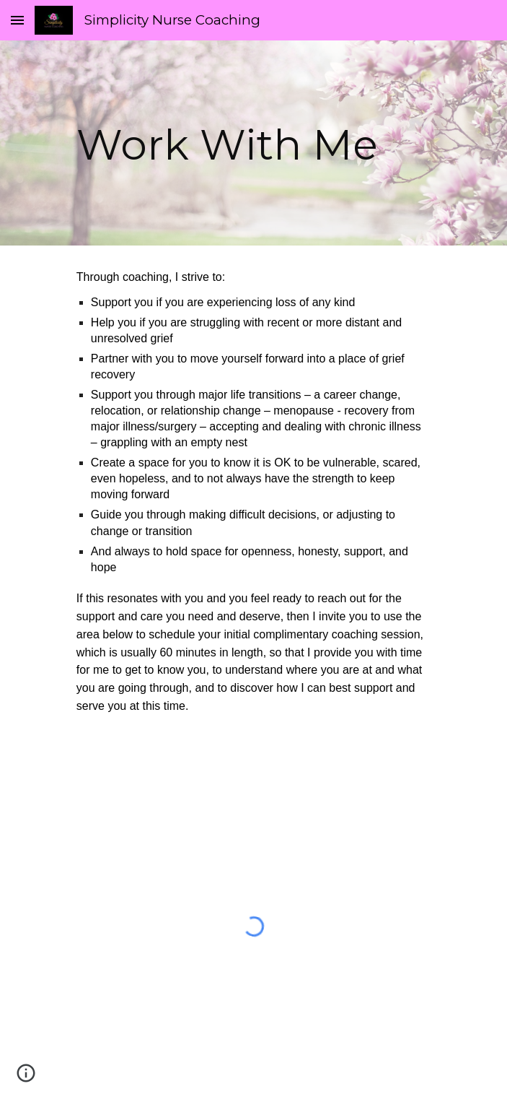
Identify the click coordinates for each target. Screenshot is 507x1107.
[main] (253, 143)
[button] (17, 20)
